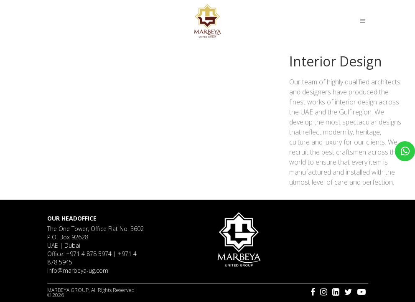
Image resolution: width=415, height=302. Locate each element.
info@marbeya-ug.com (77, 270)
